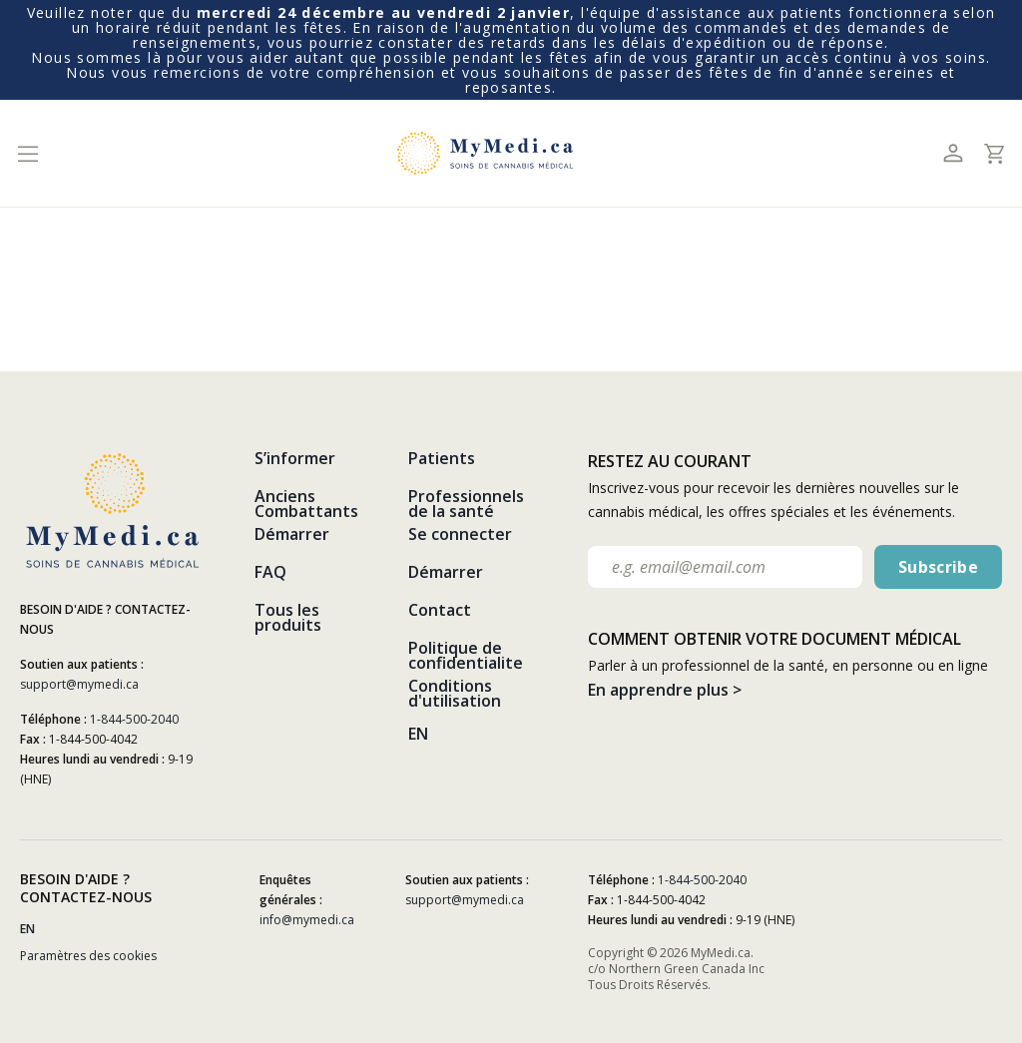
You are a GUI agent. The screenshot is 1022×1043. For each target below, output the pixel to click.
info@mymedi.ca (306, 919)
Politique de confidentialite (465, 655)
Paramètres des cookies (88, 955)
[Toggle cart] (993, 154)
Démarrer (292, 534)
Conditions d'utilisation (454, 693)
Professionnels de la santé (466, 503)
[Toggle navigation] (27, 153)
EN (418, 734)
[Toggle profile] (952, 153)
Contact (439, 610)
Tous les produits (288, 617)
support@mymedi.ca (79, 684)
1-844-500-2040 (134, 719)
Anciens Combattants (306, 503)
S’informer (295, 458)
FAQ (270, 572)
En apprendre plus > (665, 690)
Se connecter (460, 534)
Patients (441, 458)
